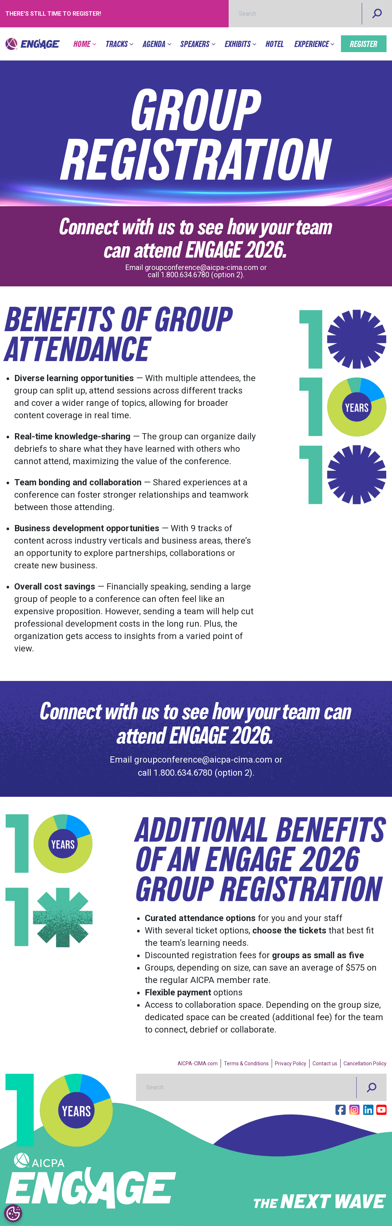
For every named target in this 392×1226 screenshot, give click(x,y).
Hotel (275, 43)
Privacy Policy (290, 1063)
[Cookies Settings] (13, 1213)
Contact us (325, 1063)
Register (363, 43)
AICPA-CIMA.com (198, 1063)
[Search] (377, 13)
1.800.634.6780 (185, 274)
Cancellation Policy (365, 1063)
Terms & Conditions (246, 1063)
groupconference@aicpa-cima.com (201, 267)
